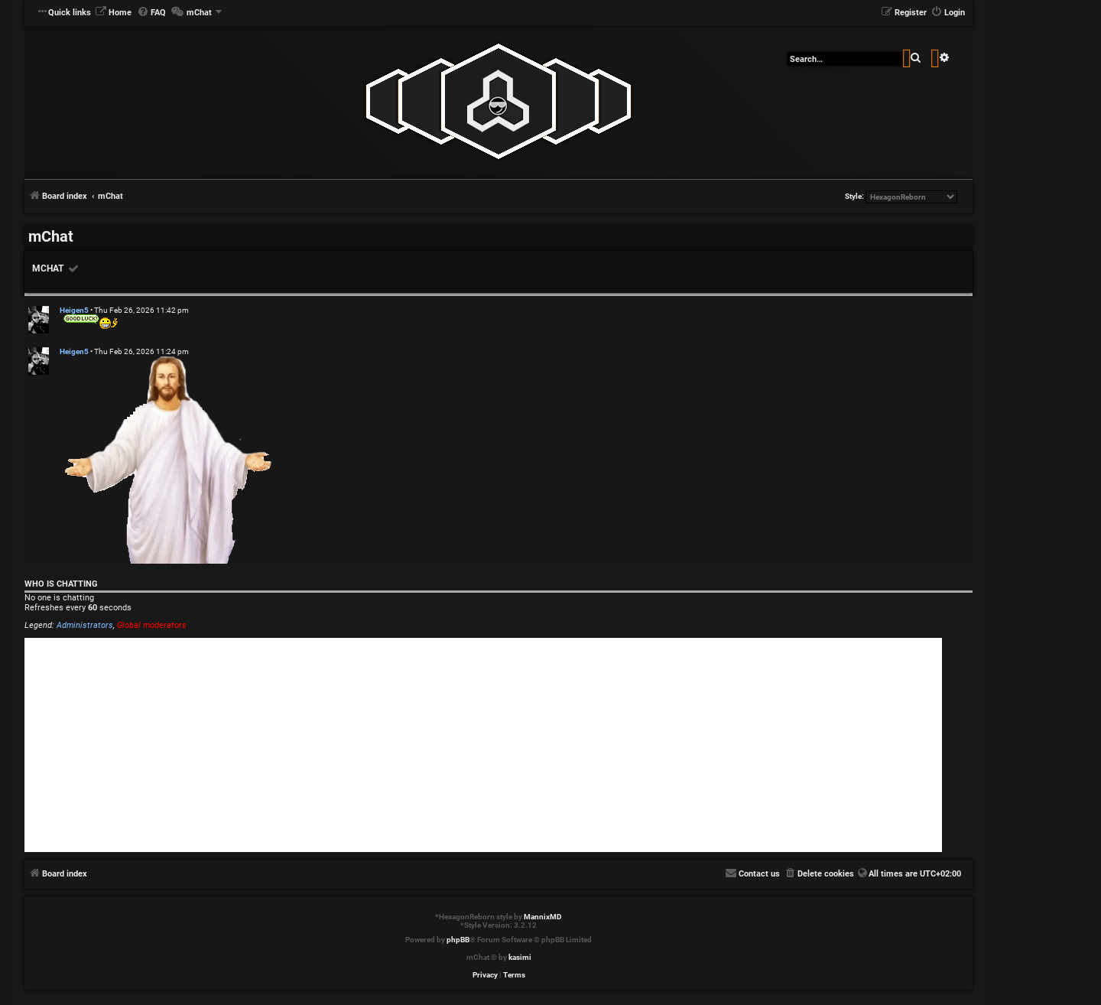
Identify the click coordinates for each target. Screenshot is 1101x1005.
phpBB (458, 939)
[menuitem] (113, 13)
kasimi (519, 957)
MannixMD (543, 916)
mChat (47, 268)
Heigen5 (74, 310)
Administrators (85, 625)
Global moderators (152, 625)
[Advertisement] (483, 745)
